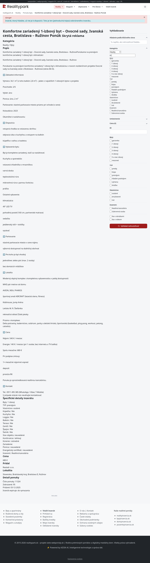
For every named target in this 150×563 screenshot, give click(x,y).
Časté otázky (85, 516)
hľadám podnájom (119, 90)
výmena (115, 92)
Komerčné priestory (14, 519)
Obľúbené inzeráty (51, 525)
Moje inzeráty (48, 522)
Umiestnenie (115, 119)
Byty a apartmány (13, 510)
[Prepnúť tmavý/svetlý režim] (145, 7)
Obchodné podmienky (89, 519)
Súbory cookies (86, 525)
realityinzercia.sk (124, 515)
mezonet (115, 76)
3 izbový (115, 69)
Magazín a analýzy (14, 522)
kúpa (114, 84)
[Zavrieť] (144, 17)
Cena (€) (113, 123)
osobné (114, 100)
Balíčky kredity (49, 519)
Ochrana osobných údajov (91, 522)
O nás (82, 510)
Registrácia (47, 516)
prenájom (115, 87)
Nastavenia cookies (75, 559)
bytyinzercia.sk (123, 518)
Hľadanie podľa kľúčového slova (122, 37)
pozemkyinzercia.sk (125, 524)
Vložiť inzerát (49, 510)
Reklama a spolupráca (89, 513)
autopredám (32, 1)
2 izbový (115, 66)
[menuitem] (59, 7)
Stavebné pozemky (14, 516)
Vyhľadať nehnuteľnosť (128, 226)
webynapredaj (42, 1)
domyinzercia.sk (124, 521)
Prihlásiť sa (47, 513)
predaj (114, 82)
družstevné (116, 103)
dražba (114, 95)
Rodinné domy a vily (14, 513)
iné (113, 105)
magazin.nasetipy (96, 1)
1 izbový (115, 63)
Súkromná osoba (118, 113)
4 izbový (115, 71)
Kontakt (90, 510)
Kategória (114, 48)
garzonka (115, 61)
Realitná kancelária (119, 110)
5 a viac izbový (117, 74)
